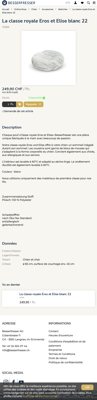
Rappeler (33, 104)
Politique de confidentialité (66, 362)
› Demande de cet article (17, 111)
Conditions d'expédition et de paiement (67, 343)
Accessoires (47, 9)
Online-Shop (20, 9)
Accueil (5, 9)
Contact (53, 331)
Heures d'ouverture (61, 335)
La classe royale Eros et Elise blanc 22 (45, 294)
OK (87, 387)
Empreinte (55, 349)
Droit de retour (58, 358)
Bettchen (62, 9)
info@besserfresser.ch (16, 350)
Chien (34, 9)
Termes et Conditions (62, 354)
